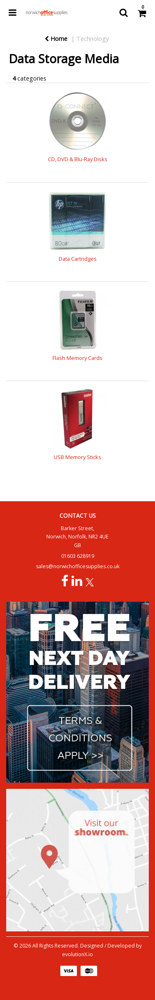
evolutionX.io (77, 954)
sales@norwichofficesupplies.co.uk (77, 566)
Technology (92, 39)
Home (56, 39)
